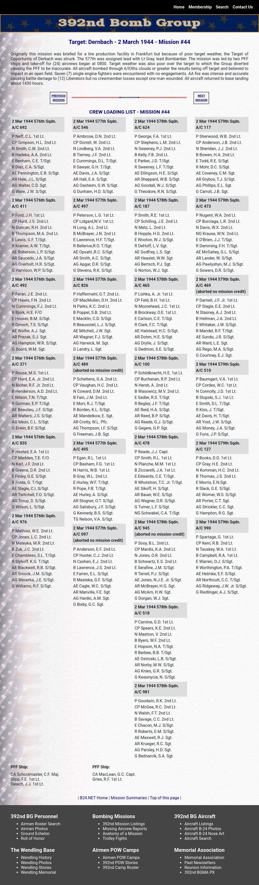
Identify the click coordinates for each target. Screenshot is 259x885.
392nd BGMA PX (199, 872)
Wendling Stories (36, 867)
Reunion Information (202, 867)
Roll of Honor (33, 838)
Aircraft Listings (198, 823)
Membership (200, 7)
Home (180, 6)
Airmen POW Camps (121, 857)
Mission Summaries (129, 797)
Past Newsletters (199, 862)
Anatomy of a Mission (122, 833)
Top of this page (164, 797)
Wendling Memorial (38, 872)
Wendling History (36, 857)
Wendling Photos (36, 862)
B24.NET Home (94, 797)
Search (222, 7)
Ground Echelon (35, 833)
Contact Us (243, 7)
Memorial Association (204, 857)
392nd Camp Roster (121, 867)
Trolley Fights (115, 838)
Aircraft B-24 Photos (202, 828)
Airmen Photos (34, 828)
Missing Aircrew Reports (125, 828)
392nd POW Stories (120, 862)
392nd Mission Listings (124, 823)
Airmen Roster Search (41, 823)
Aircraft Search (197, 838)
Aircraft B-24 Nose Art (204, 833)
